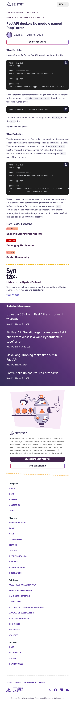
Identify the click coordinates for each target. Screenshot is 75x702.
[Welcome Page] (15, 4)
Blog (11, 494)
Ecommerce (14, 624)
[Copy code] (66, 62)
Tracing (13, 551)
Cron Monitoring (17, 567)
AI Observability (17, 602)
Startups (13, 635)
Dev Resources (16, 664)
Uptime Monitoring (18, 556)
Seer (11, 534)
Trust (12, 511)
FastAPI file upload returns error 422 (32, 375)
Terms (9, 682)
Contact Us (14, 505)
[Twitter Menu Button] (49, 690)
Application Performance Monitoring (26, 607)
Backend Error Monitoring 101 (36, 236)
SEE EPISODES (13, 297)
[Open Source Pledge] (18, 690)
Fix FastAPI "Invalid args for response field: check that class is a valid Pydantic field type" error (36, 339)
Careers (13, 500)
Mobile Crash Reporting (20, 591)
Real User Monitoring (19, 619)
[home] (8, 690)
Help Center (15, 653)
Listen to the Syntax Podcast (35, 284)
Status (12, 658)
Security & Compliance (25, 682)
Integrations (15, 573)
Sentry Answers (14, 12)
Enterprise (14, 630)
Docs (11, 647)
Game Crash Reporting (19, 596)
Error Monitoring (17, 523)
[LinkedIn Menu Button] (61, 690)
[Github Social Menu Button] (55, 690)
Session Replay (16, 539)
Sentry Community (29, 259)
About (12, 488)
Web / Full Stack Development (23, 585)
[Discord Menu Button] (67, 690)
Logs (11, 528)
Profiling (13, 562)
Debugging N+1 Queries (32, 247)
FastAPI (31, 12)
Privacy (42, 682)
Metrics (13, 545)
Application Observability (21, 613)
